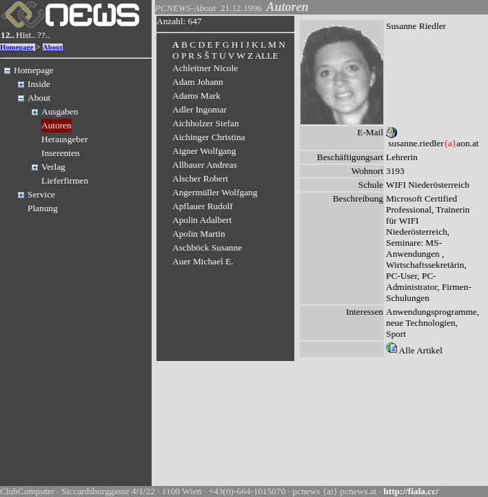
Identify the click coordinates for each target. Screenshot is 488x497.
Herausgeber (64, 139)
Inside (39, 84)
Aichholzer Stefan (205, 123)
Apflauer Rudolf (202, 206)
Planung (43, 208)
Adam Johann (197, 82)
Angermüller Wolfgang (214, 192)
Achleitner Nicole (205, 68)
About (52, 47)
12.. (7, 35)
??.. (43, 35)
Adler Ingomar (199, 109)
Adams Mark (196, 95)
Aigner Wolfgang (204, 151)
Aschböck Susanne (207, 247)
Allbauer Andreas (204, 164)
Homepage (17, 47)
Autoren (56, 125)
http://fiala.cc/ (410, 491)
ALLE (266, 55)
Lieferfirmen (64, 180)
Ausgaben (59, 111)
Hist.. (26, 35)
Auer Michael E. (202, 261)
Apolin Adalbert (202, 220)
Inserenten (60, 153)
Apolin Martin (198, 233)
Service (41, 194)
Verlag (53, 167)
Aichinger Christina (208, 137)
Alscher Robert (200, 178)
